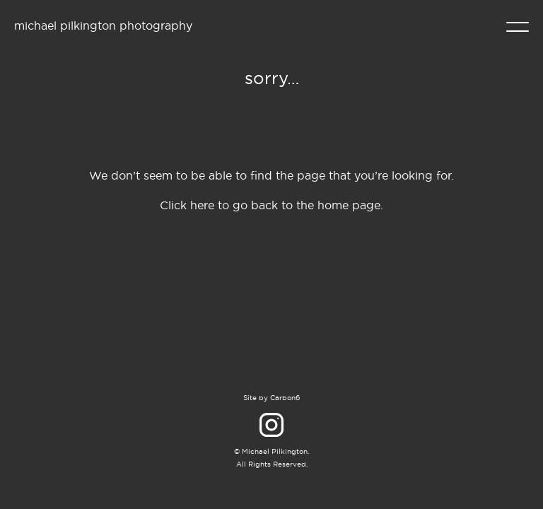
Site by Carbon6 (271, 397)
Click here (187, 205)
